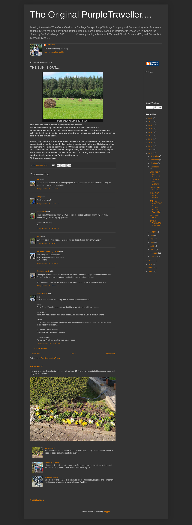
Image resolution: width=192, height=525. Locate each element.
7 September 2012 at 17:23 (47, 228)
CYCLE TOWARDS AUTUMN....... (155, 224)
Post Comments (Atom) (50, 358)
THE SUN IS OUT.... (155, 216)
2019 (150, 129)
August (153, 232)
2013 (150, 150)
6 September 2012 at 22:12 (47, 204)
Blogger (107, 512)
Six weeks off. (37, 366)
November (154, 160)
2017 (150, 136)
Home (73, 354)
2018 (150, 132)
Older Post (110, 354)
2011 (150, 261)
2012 (150, 153)
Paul (38, 236)
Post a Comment (40, 349)
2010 (150, 264)
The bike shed (43, 271)
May (152, 242)
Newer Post (35, 354)
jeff (38, 179)
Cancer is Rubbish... (53, 463)
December (154, 156)
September (154, 167)
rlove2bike (41, 212)
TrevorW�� (52, 45)
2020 (150, 125)
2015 (150, 143)
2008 (150, 271)
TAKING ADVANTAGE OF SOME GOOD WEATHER (156, 206)
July (152, 235)
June (152, 239)
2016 (150, 139)
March (153, 249)
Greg (39, 197)
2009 (150, 268)
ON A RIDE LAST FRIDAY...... (156, 195)
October (153, 163)
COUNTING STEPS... (155, 189)
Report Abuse (37, 500)
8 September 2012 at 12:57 (47, 263)
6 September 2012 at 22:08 (47, 189)
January (153, 256)
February (154, 253)
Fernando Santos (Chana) (48, 251)
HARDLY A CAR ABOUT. (154, 182)
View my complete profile (54, 52)
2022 (150, 118)
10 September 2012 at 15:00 (48, 343)
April (152, 246)
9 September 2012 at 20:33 (47, 286)
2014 (150, 146)
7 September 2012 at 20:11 (47, 243)
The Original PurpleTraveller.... (91, 14)
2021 (150, 122)
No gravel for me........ (53, 477)
